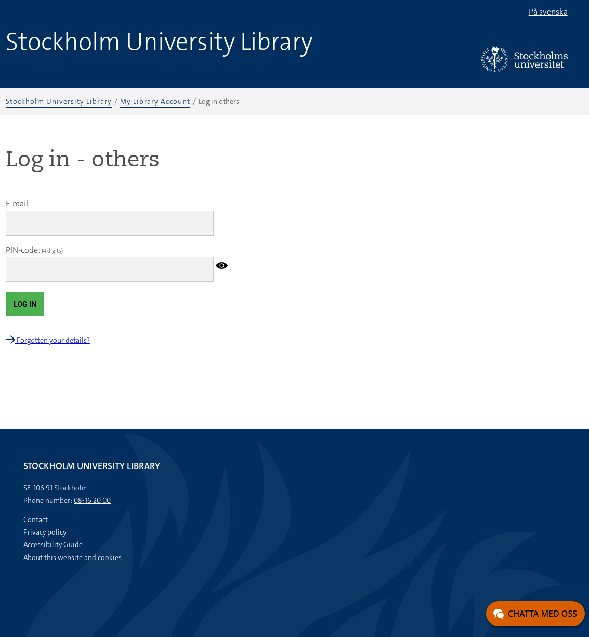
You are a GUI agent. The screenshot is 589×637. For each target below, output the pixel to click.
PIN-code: (23, 249)
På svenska (548, 11)
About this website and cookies (72, 557)
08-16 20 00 (92, 500)
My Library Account (155, 101)
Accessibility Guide (53, 544)
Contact (35, 519)
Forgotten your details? (48, 340)
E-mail (17, 203)
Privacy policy (44, 532)
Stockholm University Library (159, 41)
